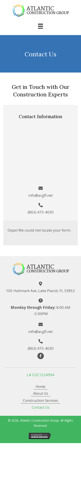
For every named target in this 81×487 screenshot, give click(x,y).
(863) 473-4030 (41, 212)
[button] (40, 356)
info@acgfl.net (40, 195)
